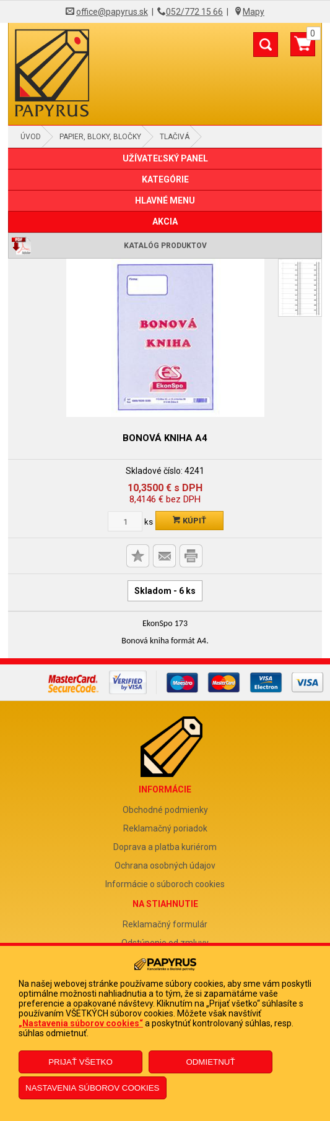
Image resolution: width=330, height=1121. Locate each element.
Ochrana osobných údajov (165, 865)
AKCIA (165, 221)
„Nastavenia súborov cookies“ (81, 1023)
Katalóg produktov (165, 245)
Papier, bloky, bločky (100, 136)
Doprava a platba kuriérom (165, 847)
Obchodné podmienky (165, 810)
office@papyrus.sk (112, 12)
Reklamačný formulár (165, 924)
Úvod (30, 136)
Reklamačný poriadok (165, 828)
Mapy (253, 12)
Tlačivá (174, 136)
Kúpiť (189, 520)
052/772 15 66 (194, 12)
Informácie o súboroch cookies (165, 884)
